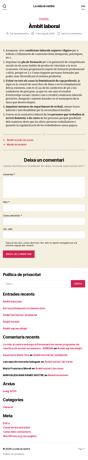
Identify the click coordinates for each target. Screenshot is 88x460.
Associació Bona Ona (16, 355)
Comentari (9, 174)
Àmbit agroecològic (15, 328)
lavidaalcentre (21, 33)
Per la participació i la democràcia (24, 308)
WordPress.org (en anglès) (19, 436)
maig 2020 (10, 391)
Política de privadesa (13, 454)
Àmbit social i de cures (59, 361)
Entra (6, 423)
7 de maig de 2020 (45, 33)
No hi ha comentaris (71, 33)
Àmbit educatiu (12, 301)
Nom (6, 202)
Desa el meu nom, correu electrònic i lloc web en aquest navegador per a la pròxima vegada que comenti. (41, 244)
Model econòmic (58, 375)
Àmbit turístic (11, 321)
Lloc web (7, 229)
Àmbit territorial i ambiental (20, 314)
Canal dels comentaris (17, 431)
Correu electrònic (12, 215)
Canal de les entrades (16, 427)
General (44, 19)
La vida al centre (44, 6)
